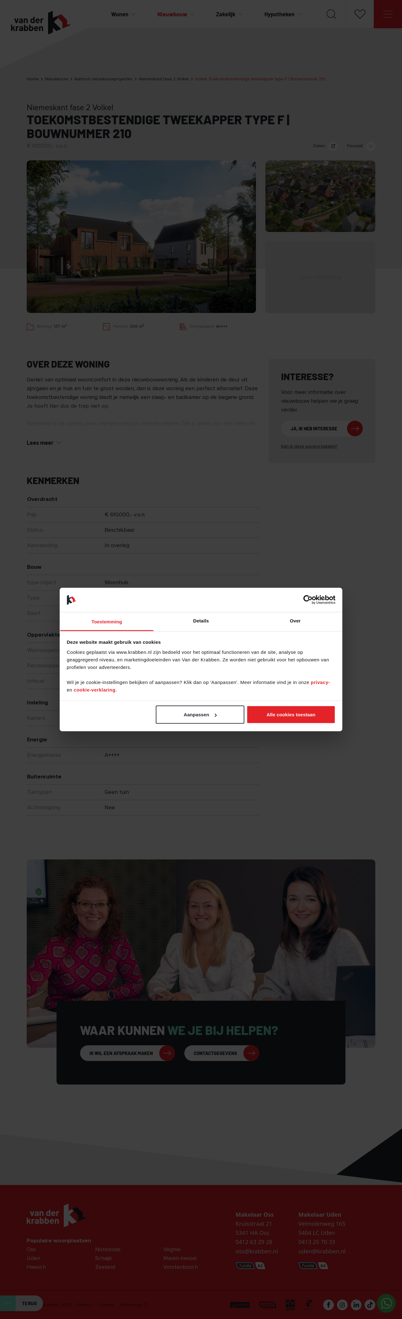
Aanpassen (200, 714)
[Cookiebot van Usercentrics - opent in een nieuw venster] (307, 600)
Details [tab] (201, 620)
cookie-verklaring (95, 689)
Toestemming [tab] (106, 621)
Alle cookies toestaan (291, 714)
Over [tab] (295, 620)
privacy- (320, 682)
